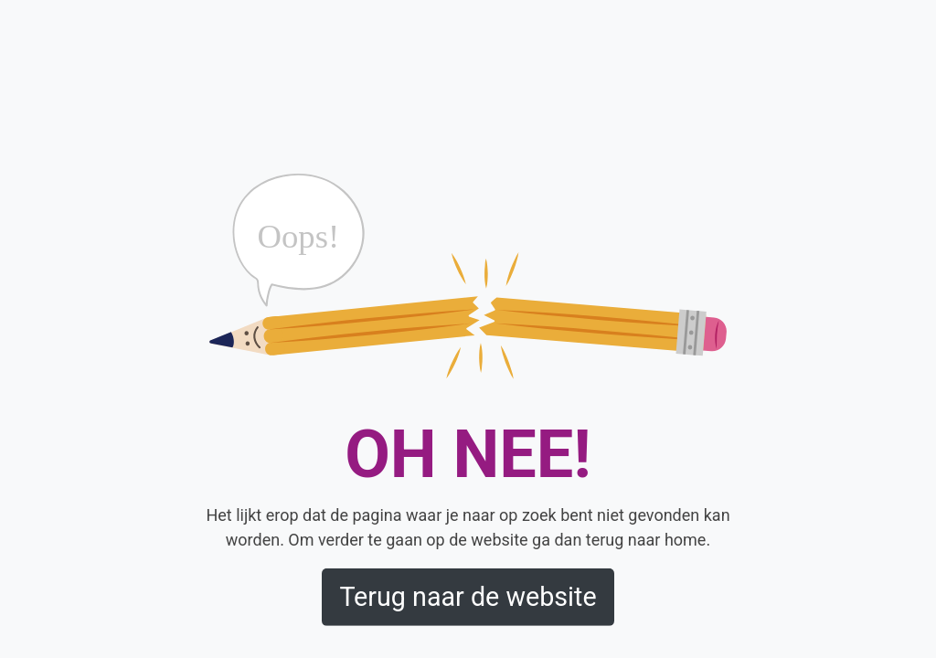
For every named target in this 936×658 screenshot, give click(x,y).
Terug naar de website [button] (467, 596)
